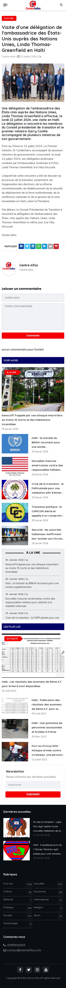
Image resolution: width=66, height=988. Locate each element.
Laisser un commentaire (21, 288)
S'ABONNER (33, 794)
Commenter (32, 335)
